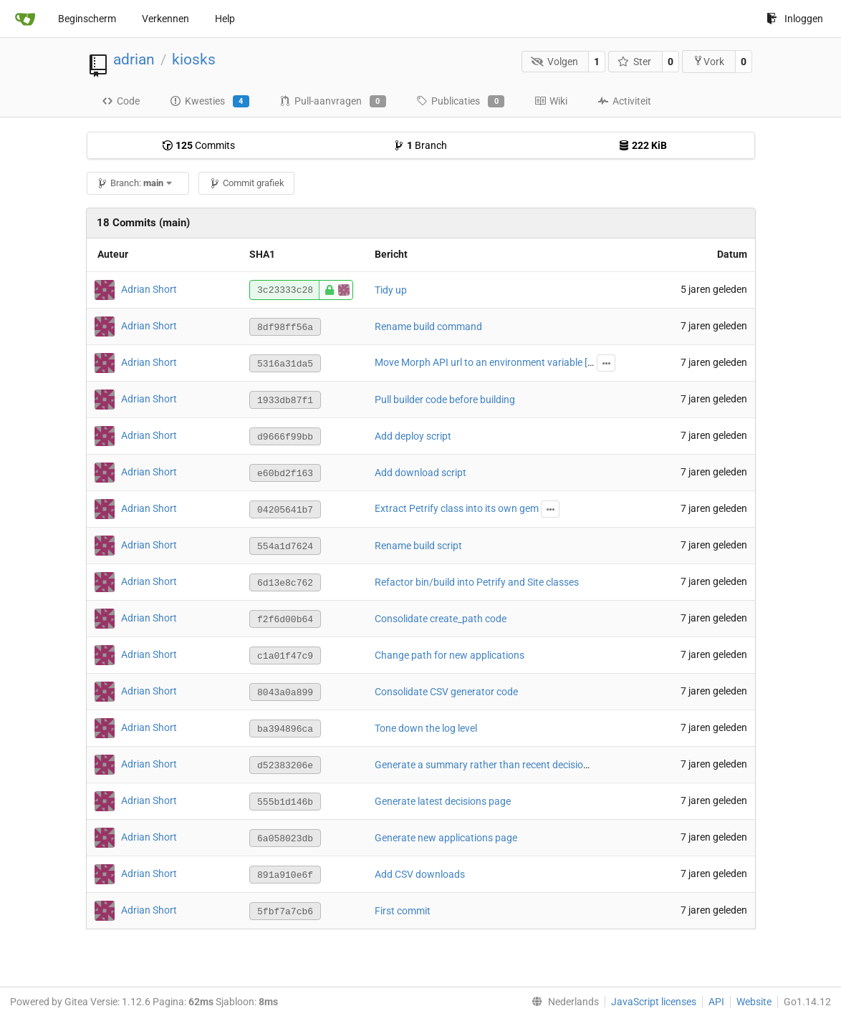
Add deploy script (413, 436)
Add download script (420, 472)
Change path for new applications (449, 655)
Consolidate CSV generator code (446, 691)
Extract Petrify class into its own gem (457, 508)
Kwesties (209, 101)
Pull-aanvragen (332, 101)
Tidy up (391, 290)
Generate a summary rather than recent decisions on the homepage (524, 764)
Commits (198, 145)
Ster (634, 61)
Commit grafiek (246, 183)
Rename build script (418, 545)
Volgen (554, 61)
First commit (403, 910)
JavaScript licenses (653, 1001)
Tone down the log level (426, 728)
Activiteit (624, 101)
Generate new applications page (446, 837)
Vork (708, 61)
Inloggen (795, 18)
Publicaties (460, 101)
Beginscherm (87, 18)
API (716, 1001)
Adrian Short (149, 289)
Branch (420, 145)
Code (121, 101)
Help (225, 18)
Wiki (550, 101)
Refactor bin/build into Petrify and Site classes (477, 582)
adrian (134, 59)
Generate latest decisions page (443, 801)
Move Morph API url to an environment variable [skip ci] (496, 362)
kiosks (194, 59)
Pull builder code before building (445, 399)
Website (754, 1001)
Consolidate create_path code (440, 618)
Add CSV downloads (420, 874)
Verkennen (165, 18)
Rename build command (428, 326)
